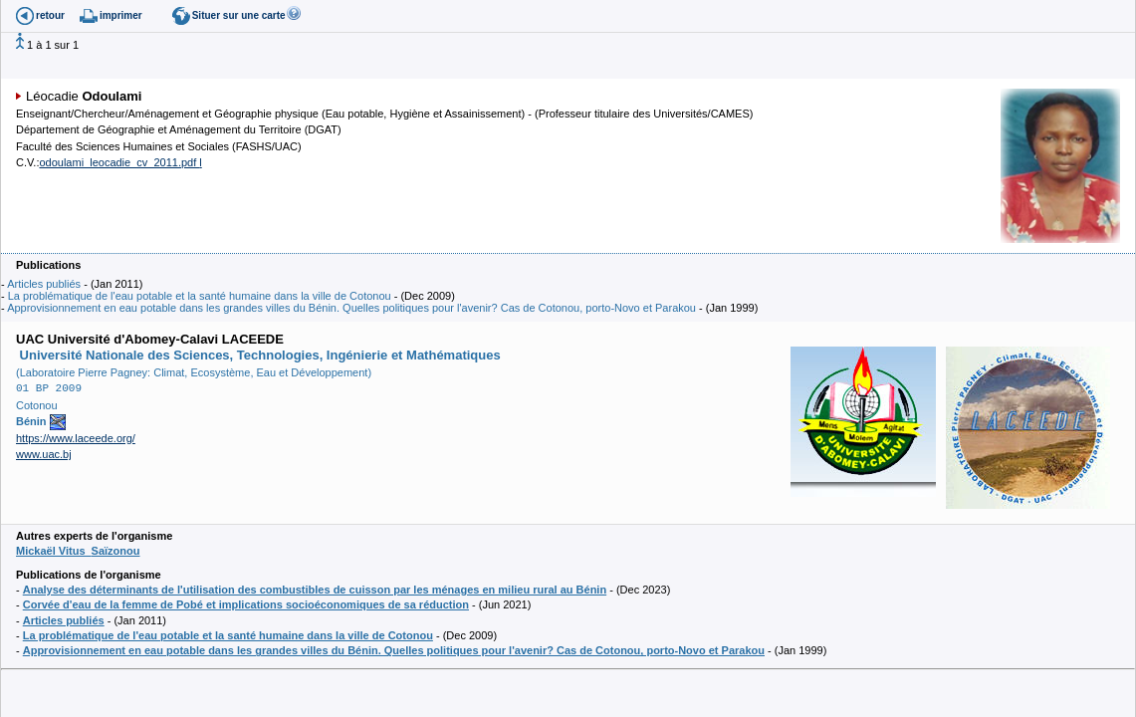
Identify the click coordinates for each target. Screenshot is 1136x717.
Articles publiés (44, 284)
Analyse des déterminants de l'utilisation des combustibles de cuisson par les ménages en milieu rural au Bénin (314, 590)
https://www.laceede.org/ (75, 438)
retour (50, 15)
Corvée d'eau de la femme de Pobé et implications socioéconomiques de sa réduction (246, 604)
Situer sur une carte (239, 15)
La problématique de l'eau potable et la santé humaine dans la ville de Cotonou (199, 296)
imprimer (121, 15)
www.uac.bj (44, 454)
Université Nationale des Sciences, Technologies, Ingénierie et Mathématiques (258, 355)
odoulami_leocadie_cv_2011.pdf (119, 162)
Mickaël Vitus (78, 551)
